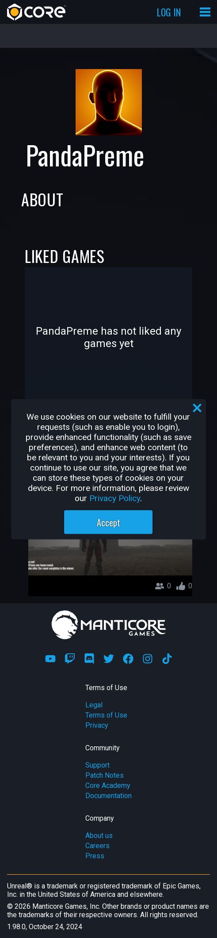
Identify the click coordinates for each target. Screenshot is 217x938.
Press (94, 856)
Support (97, 765)
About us (99, 835)
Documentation (108, 795)
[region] (108, 469)
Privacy (96, 725)
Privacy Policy (114, 498)
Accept (108, 522)
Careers (97, 845)
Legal (94, 705)
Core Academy (107, 785)
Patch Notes (104, 775)
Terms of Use (106, 715)
